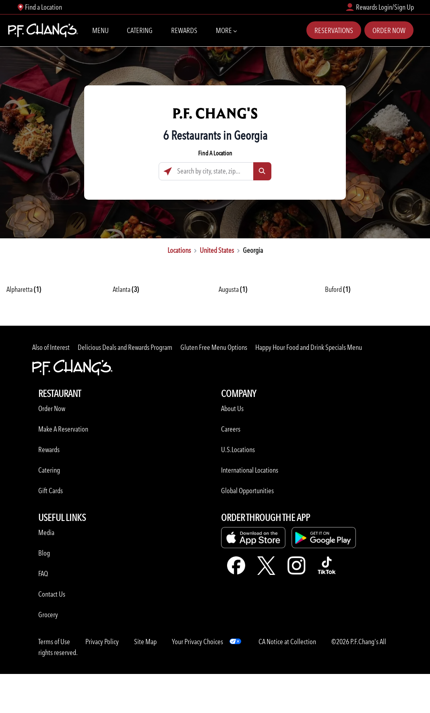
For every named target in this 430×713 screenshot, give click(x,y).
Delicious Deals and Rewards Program (125, 347)
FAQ (43, 573)
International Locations (249, 470)
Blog (44, 553)
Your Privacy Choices (197, 641)
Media (46, 532)
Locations (179, 250)
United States (217, 250)
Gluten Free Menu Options (213, 347)
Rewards (184, 30)
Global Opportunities (247, 490)
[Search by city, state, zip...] (215, 171)
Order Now (388, 30)
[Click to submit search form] (262, 171)
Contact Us (51, 594)
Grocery (48, 614)
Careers (230, 429)
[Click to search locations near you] (168, 171)
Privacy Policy (102, 641)
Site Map (145, 641)
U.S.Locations (238, 449)
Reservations (333, 30)
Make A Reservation (63, 429)
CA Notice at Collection (287, 641)
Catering (140, 30)
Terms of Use (54, 641)
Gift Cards (50, 490)
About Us (232, 408)
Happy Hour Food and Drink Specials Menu (308, 347)
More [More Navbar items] (226, 30)
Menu (100, 30)
